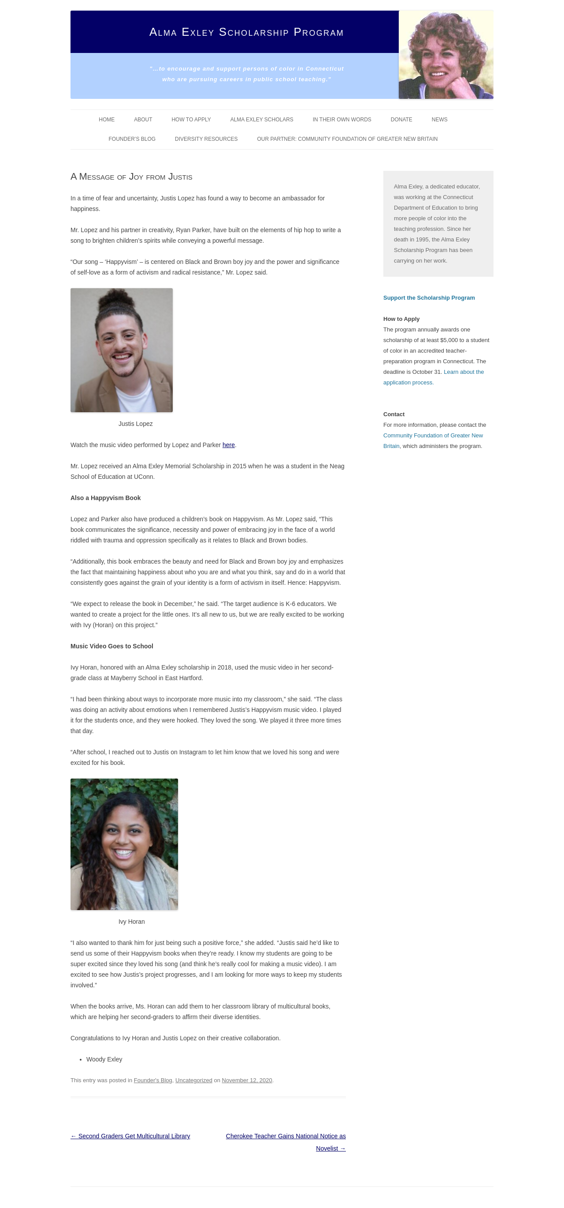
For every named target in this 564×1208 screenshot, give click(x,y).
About (143, 120)
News (440, 120)
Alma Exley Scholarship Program (246, 31)
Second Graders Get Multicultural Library (130, 1136)
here (229, 444)
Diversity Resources (206, 139)
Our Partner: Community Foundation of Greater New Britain (347, 139)
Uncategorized (193, 1080)
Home (107, 120)
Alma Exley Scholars (261, 120)
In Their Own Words (342, 120)
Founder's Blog (153, 1080)
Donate (401, 120)
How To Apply (191, 120)
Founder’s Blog (132, 139)
